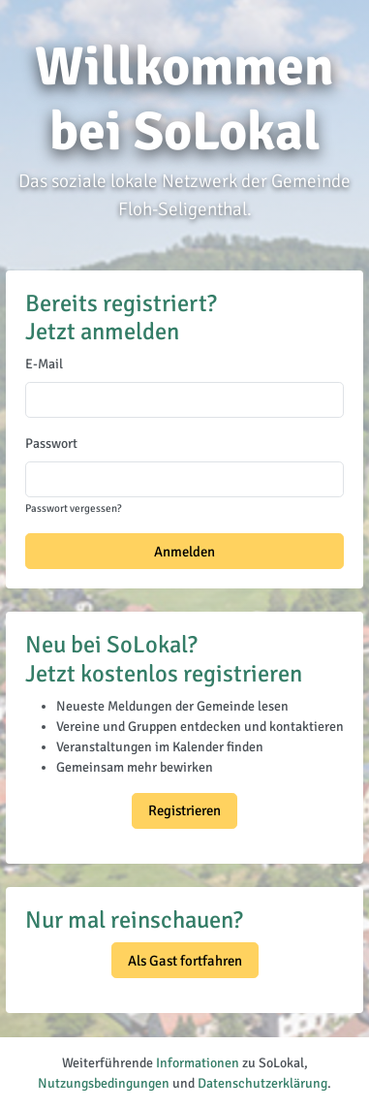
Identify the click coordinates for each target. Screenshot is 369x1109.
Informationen (197, 1063)
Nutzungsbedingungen (103, 1083)
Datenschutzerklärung (262, 1083)
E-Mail (44, 364)
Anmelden (184, 551)
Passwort (51, 443)
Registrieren (184, 810)
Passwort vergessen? (73, 508)
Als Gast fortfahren (185, 960)
